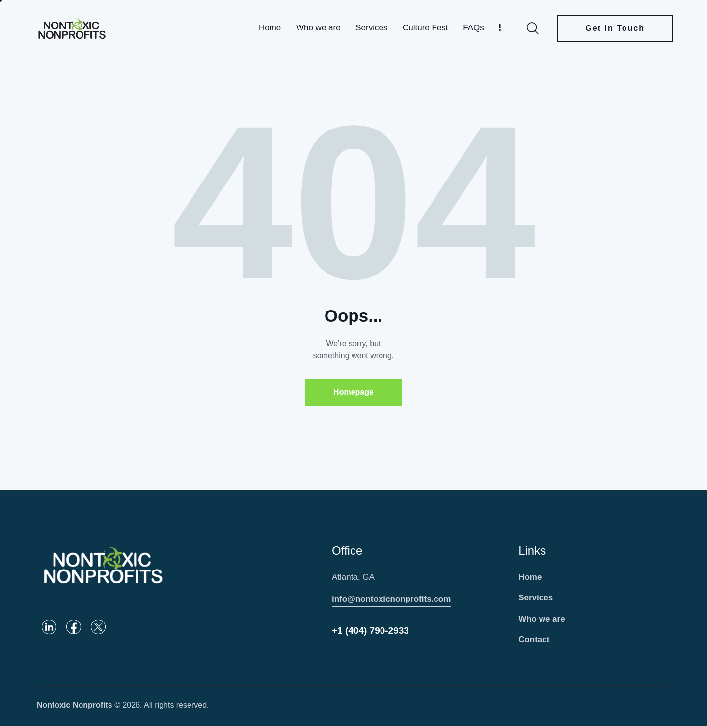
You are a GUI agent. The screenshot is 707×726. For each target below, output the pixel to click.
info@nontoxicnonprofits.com (391, 599)
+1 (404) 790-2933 (370, 630)
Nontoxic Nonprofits (74, 705)
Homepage (353, 392)
